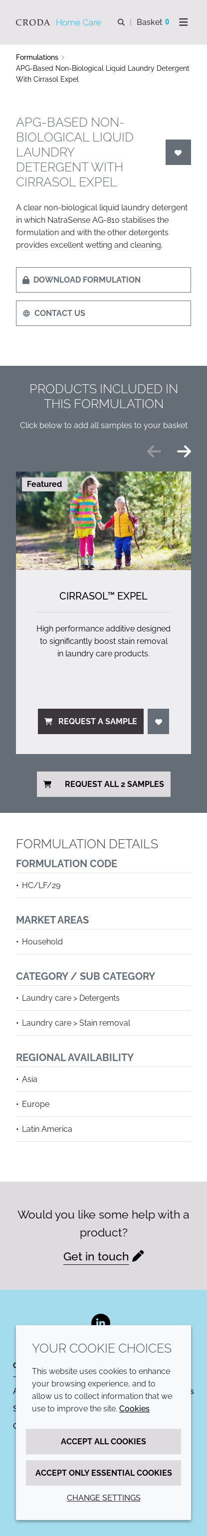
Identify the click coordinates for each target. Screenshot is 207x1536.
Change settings (104, 1498)
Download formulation (81, 280)
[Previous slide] (154, 452)
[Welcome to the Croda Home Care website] (60, 22)
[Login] (179, 152)
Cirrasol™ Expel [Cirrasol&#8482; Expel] (103, 596)
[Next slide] (184, 452)
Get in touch (96, 1256)
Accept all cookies (103, 1441)
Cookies (134, 1408)
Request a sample (90, 721)
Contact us (53, 313)
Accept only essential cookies (103, 1473)
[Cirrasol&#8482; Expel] (103, 520)
